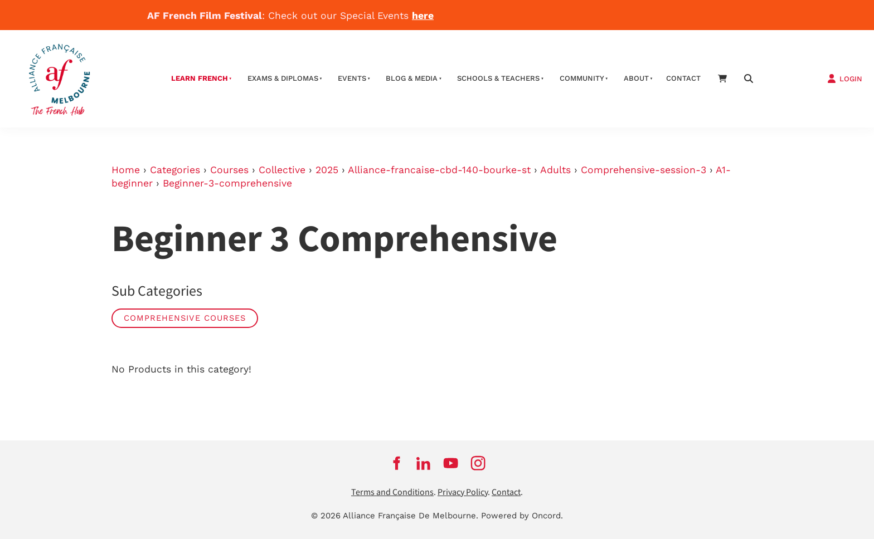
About (636, 78)
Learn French (199, 78)
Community (582, 78)
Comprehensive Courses (185, 318)
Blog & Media (412, 78)
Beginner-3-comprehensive (227, 183)
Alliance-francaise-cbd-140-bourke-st (439, 169)
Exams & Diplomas (282, 78)
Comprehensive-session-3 (643, 169)
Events (352, 78)
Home (125, 169)
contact (683, 78)
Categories (175, 169)
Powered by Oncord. (522, 516)
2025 (326, 169)
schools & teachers (498, 78)
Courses (229, 169)
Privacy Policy (463, 492)
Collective (282, 169)
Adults (555, 169)
